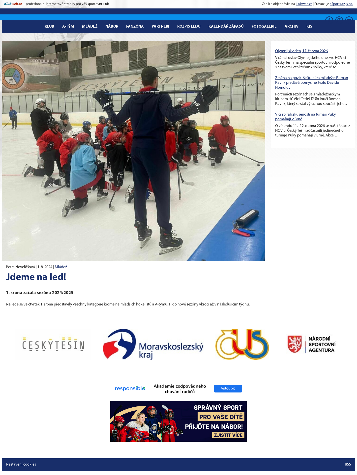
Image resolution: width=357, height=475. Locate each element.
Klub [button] (49, 27)
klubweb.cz (304, 4)
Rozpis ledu (189, 27)
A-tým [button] (68, 27)
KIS (309, 27)
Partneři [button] (160, 27)
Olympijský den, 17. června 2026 (301, 51)
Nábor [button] (111, 27)
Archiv (291, 27)
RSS (348, 465)
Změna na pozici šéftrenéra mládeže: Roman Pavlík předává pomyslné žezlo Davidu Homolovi (311, 82)
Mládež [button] (89, 27)
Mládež (61, 267)
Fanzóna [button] (135, 27)
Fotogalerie (264, 27)
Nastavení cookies (21, 465)
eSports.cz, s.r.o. (341, 4)
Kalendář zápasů (226, 27)
